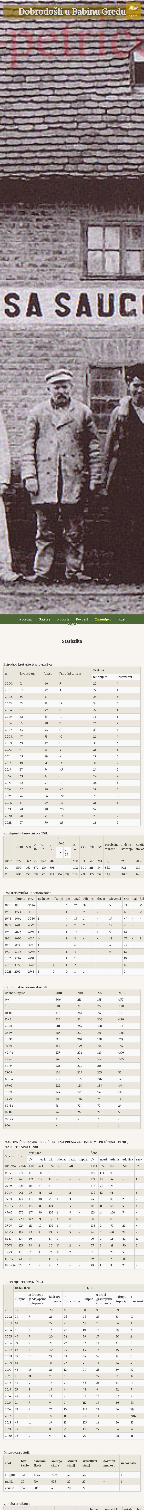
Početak (25, 619)
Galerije (44, 619)
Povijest (82, 619)
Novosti (63, 619)
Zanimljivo (103, 619)
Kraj (121, 619)
